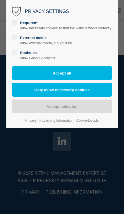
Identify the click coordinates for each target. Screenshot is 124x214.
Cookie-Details (87, 121)
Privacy (31, 121)
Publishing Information (56, 121)
